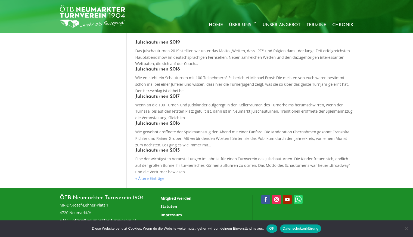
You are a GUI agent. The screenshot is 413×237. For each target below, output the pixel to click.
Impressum (171, 214)
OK (271, 228)
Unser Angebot (281, 25)
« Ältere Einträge (149, 178)
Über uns (240, 25)
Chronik (342, 25)
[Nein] (406, 228)
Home (216, 25)
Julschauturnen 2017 (157, 96)
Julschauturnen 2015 (157, 150)
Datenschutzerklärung (300, 228)
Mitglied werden (175, 198)
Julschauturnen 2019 (157, 42)
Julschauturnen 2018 (157, 69)
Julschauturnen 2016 (157, 123)
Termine (316, 25)
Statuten (168, 206)
